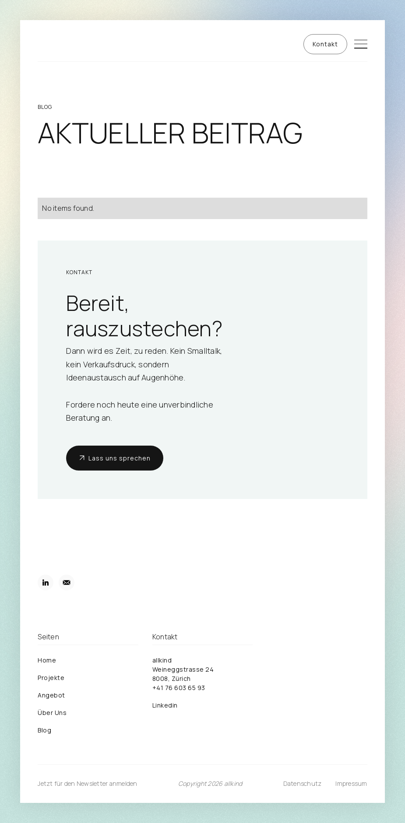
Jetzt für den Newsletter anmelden (87, 783)
